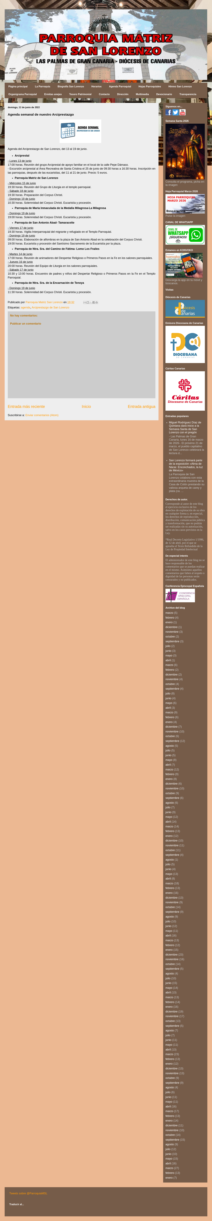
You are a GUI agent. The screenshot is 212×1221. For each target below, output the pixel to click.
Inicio (86, 406)
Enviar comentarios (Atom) (41, 415)
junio (168, 650)
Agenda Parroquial (120, 86)
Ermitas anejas (53, 94)
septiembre (172, 641)
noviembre (172, 631)
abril (168, 660)
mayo (168, 655)
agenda (25, 307)
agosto (169, 745)
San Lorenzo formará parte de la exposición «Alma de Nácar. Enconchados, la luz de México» (186, 465)
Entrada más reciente (26, 406)
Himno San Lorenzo (180, 86)
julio (167, 646)
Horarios (96, 86)
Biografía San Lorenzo (71, 86)
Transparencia (187, 94)
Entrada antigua (141, 406)
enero (169, 622)
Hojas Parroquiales (149, 86)
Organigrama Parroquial (22, 94)
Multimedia (142, 94)
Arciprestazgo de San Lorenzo (50, 307)
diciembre (171, 627)
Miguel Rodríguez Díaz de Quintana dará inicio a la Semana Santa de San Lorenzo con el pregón (185, 427)
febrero (169, 617)
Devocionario (164, 94)
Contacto (104, 94)
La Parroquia (42, 86)
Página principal (18, 86)
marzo (169, 612)
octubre (170, 636)
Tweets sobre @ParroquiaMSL (28, 1193)
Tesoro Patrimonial (80, 94)
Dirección (122, 94)
